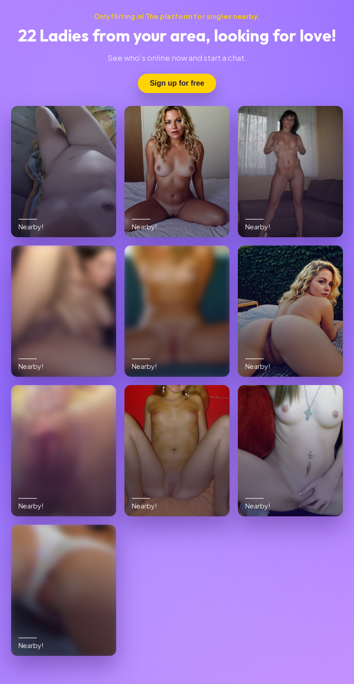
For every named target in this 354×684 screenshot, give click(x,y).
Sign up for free (177, 83)
